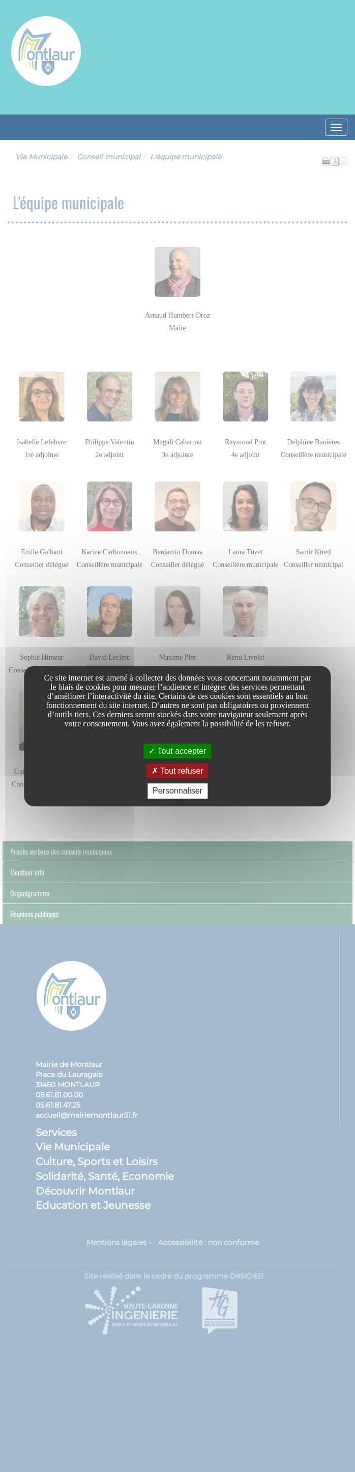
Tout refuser (177, 771)
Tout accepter (177, 751)
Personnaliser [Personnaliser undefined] (177, 791)
